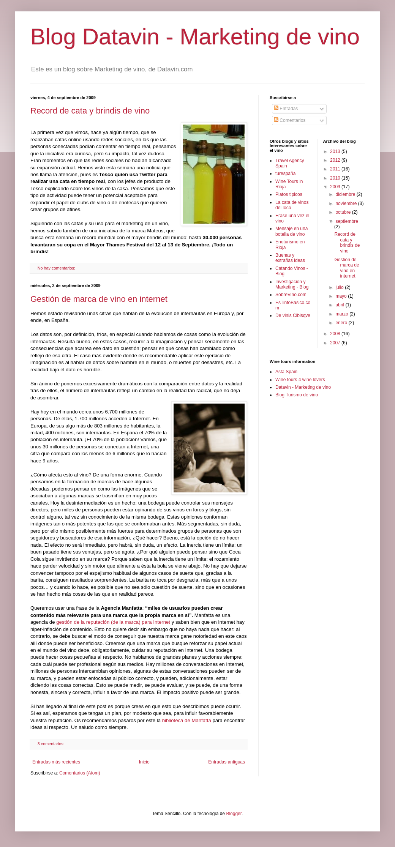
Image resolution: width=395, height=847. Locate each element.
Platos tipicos (288, 194)
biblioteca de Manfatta (187, 720)
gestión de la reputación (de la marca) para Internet (114, 622)
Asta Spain (286, 371)
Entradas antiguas (226, 762)
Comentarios (289, 120)
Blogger (234, 813)
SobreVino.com (291, 294)
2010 (335, 178)
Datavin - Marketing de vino (303, 387)
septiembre (346, 221)
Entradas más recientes (56, 762)
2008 (335, 333)
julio (340, 287)
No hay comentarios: (57, 268)
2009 (335, 186)
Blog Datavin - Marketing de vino (195, 36)
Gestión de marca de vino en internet (98, 299)
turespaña (285, 173)
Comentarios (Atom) (79, 773)
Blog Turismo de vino (296, 394)
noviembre (346, 203)
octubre (343, 212)
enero (341, 322)
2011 (335, 169)
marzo (342, 314)
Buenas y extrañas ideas (290, 257)
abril (340, 305)
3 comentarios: (52, 743)
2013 (335, 151)
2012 (335, 160)
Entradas (286, 108)
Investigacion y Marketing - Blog (291, 284)
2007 (335, 342)
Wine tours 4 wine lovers (300, 379)
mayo (341, 296)
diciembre (345, 194)
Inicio (144, 762)
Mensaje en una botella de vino (291, 231)
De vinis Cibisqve (292, 315)
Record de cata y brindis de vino (90, 110)
